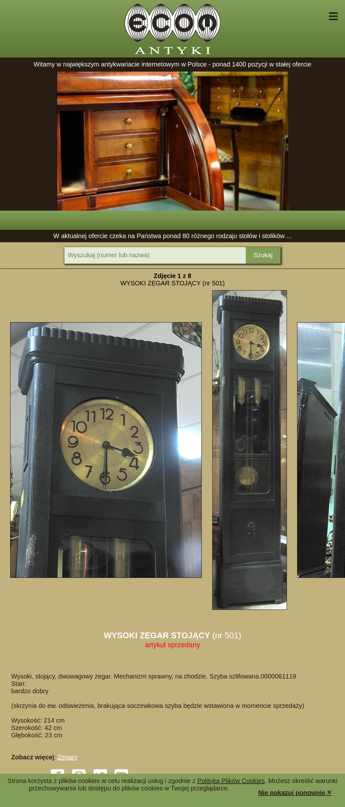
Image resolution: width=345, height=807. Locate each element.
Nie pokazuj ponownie (295, 792)
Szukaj (263, 255)
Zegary (68, 757)
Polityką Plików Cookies (231, 780)
